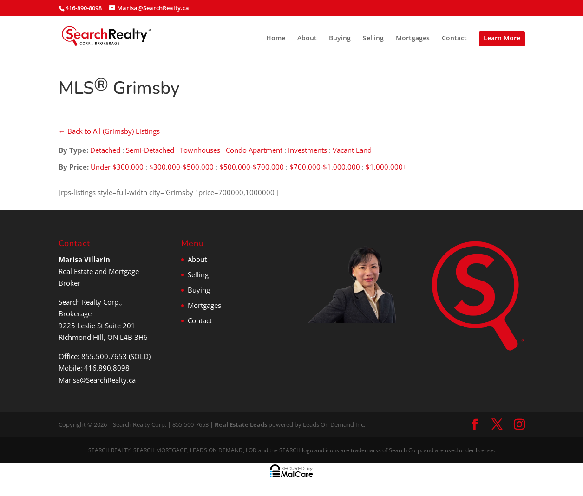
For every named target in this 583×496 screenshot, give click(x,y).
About (307, 38)
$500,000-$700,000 (251, 166)
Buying (340, 38)
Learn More (502, 37)
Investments (307, 150)
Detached (105, 150)
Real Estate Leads (241, 424)
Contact (454, 38)
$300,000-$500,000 (181, 166)
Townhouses (200, 150)
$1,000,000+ (386, 166)
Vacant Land (352, 150)
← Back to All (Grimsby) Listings (109, 131)
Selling (373, 38)
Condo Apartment (254, 150)
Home (275, 38)
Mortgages (413, 38)
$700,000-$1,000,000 (324, 166)
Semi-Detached (150, 150)
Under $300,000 (117, 166)
